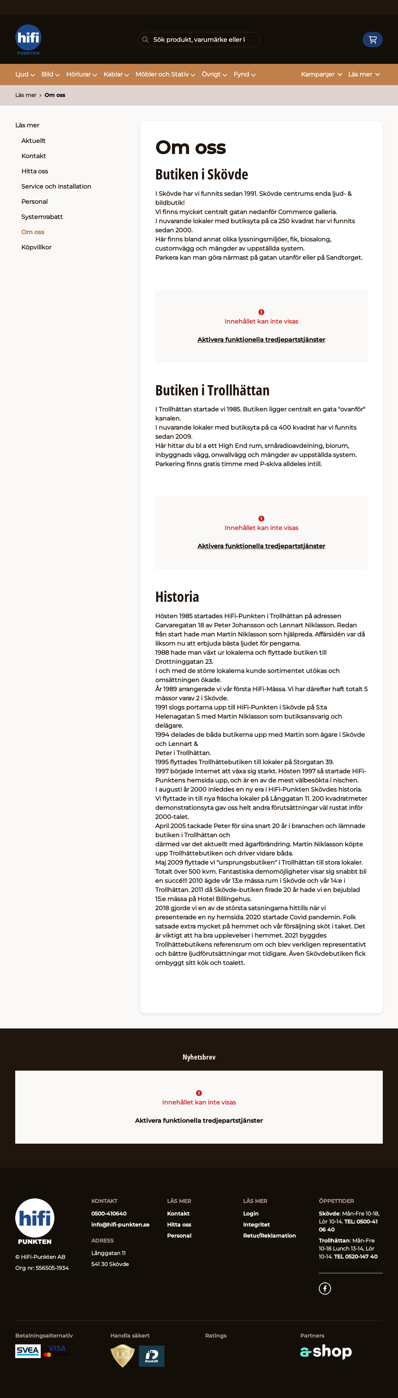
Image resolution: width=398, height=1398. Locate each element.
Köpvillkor (36, 247)
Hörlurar (81, 74)
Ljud (25, 74)
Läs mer (27, 125)
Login (251, 1213)
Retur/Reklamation (269, 1235)
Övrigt (215, 74)
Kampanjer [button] (321, 74)
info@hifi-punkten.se (120, 1224)
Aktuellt (33, 140)
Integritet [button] (256, 1224)
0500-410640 (108, 1213)
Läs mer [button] (364, 74)
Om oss (55, 95)
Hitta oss (34, 171)
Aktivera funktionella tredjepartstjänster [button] (261, 339)
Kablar (116, 74)
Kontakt (33, 156)
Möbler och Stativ (165, 74)
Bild (50, 74)
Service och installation (56, 186)
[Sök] (199, 39)
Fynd (245, 74)
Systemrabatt (42, 217)
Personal (34, 201)
